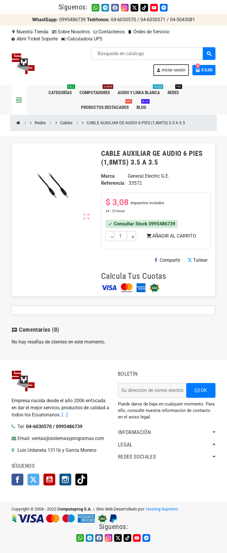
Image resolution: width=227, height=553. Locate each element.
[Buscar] (153, 53)
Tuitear (197, 260)
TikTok (81, 479)
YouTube (49, 479)
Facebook (17, 479)
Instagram (65, 479)
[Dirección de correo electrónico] (152, 390)
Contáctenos (109, 32)
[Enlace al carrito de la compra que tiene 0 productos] (203, 70)
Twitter (33, 479)
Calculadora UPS (82, 39)
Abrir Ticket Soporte (35, 39)
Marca (108, 176)
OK (201, 390)
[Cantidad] (120, 236)
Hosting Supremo (162, 509)
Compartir (167, 260)
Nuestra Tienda (30, 32)
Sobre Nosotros (71, 32)
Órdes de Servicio (148, 32)
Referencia (112, 183)
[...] (65, 415)
